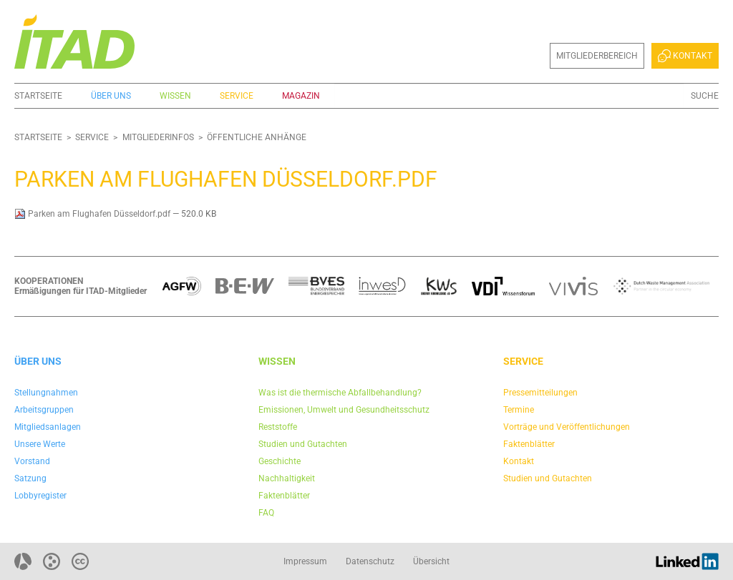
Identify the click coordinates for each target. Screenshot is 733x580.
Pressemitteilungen (540, 393)
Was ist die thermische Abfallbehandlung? (340, 393)
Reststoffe (277, 427)
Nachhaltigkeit (286, 478)
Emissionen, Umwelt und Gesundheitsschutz (343, 410)
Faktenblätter (284, 496)
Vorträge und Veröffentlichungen (566, 427)
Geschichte (279, 461)
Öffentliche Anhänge (256, 137)
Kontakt (685, 55)
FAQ (266, 513)
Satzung (30, 478)
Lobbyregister (40, 496)
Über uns (111, 96)
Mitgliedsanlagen (47, 427)
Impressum (305, 561)
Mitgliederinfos (158, 137)
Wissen (175, 96)
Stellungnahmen (46, 393)
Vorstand (32, 461)
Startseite (38, 96)
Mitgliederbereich (597, 56)
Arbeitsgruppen (44, 410)
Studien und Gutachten (302, 444)
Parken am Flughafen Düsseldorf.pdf (93, 214)
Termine (518, 410)
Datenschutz (370, 561)
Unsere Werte (39, 444)
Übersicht (431, 561)
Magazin (301, 96)
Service (236, 96)
